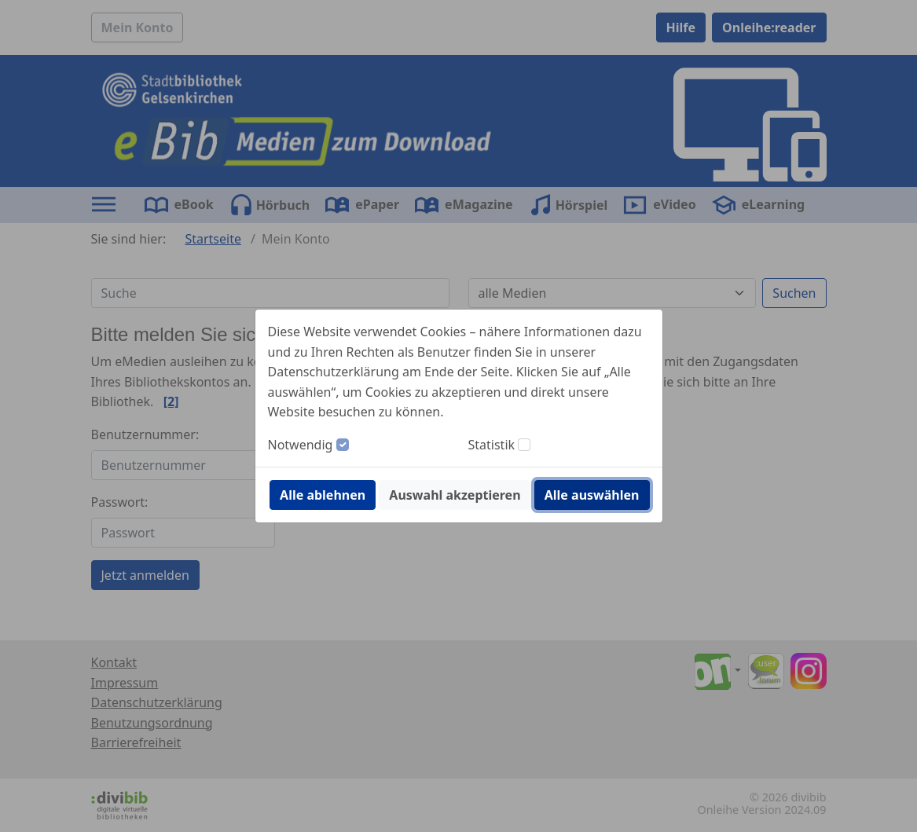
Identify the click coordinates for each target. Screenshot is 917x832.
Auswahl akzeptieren (454, 495)
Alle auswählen (592, 495)
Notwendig (300, 444)
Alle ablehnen (322, 495)
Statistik (491, 444)
